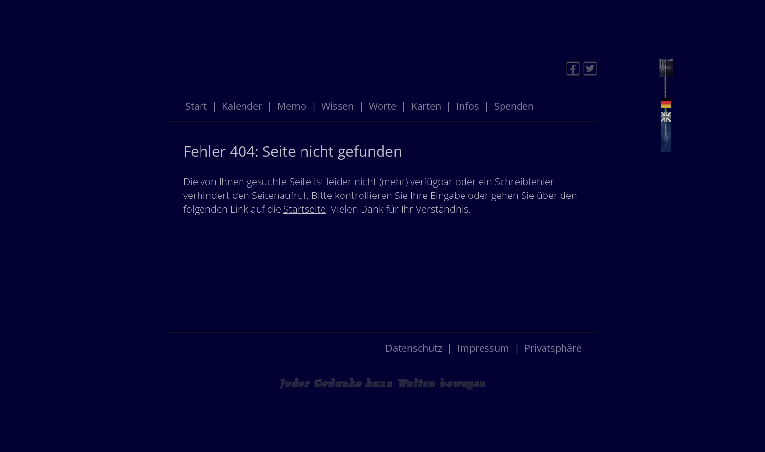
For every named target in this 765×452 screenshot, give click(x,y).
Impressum (483, 347)
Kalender (242, 106)
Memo (291, 106)
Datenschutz (413, 347)
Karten (426, 106)
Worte (382, 106)
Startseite (304, 209)
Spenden (514, 106)
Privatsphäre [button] (553, 347)
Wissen (338, 106)
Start (196, 106)
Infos (467, 106)
